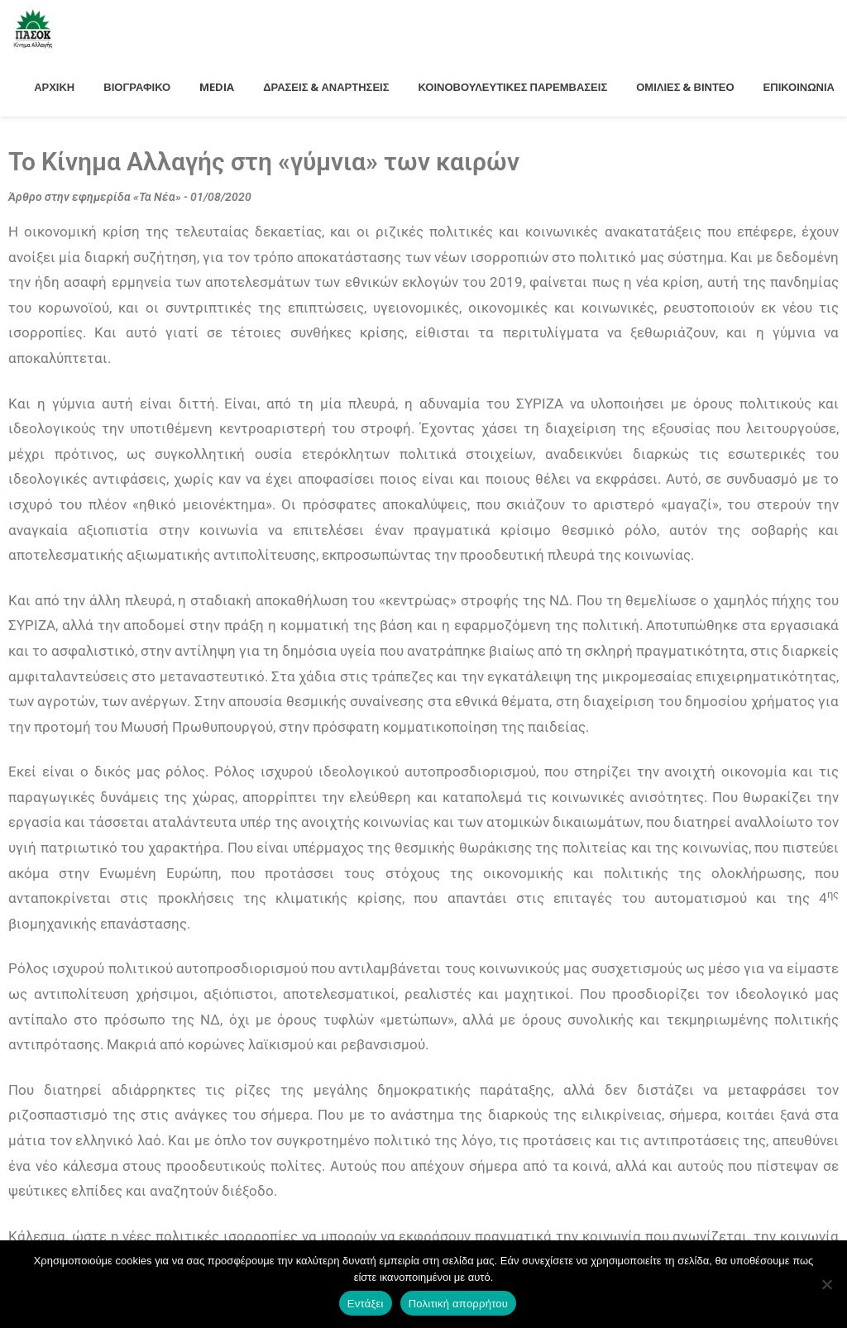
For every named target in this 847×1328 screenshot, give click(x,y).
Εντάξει (365, 1303)
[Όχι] (826, 1284)
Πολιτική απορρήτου (458, 1303)
